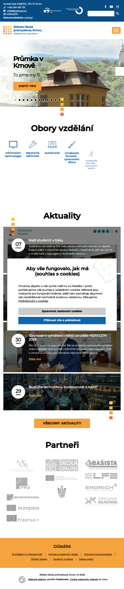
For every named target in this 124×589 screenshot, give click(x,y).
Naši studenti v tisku (43, 241)
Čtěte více (33, 358)
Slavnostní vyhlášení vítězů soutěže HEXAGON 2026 (62, 338)
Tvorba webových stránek (84, 579)
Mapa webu (86, 559)
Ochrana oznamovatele (98, 554)
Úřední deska (39, 559)
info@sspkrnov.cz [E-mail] (16, 10)
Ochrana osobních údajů (63, 554)
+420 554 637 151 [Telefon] (16, 7)
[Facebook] (105, 8)
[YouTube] (111, 8)
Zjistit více (26, 86)
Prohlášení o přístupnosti (27, 554)
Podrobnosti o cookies (33, 301)
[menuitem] (27, 554)
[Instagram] (118, 8)
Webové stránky (37, 579)
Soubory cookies (63, 559)
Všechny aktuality (62, 423)
